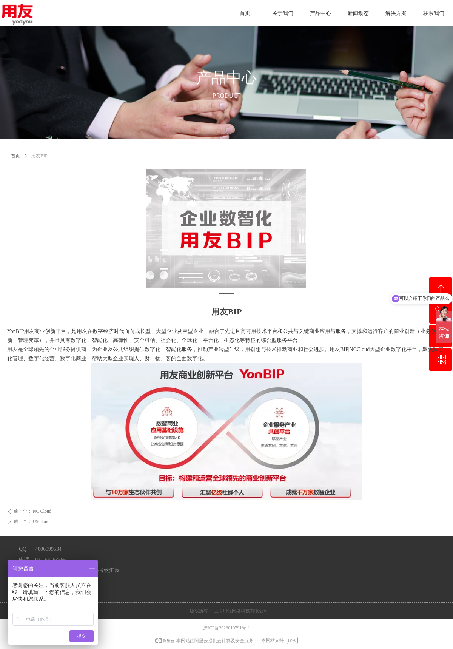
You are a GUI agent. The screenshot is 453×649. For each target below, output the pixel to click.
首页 (15, 156)
